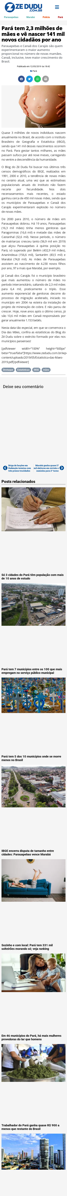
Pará (60, 17)
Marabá (30, 17)
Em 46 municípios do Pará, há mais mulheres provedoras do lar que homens (31, 1037)
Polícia (46, 17)
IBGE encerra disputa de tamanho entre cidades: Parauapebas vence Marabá (27, 852)
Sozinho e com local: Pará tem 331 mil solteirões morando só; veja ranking (27, 947)
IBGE (36, 369)
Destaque (8, 369)
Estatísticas (23, 369)
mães (46, 369)
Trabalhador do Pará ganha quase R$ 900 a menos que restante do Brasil (30, 1127)
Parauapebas (11, 17)
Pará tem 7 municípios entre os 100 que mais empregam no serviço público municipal (31, 671)
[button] (21, 79)
